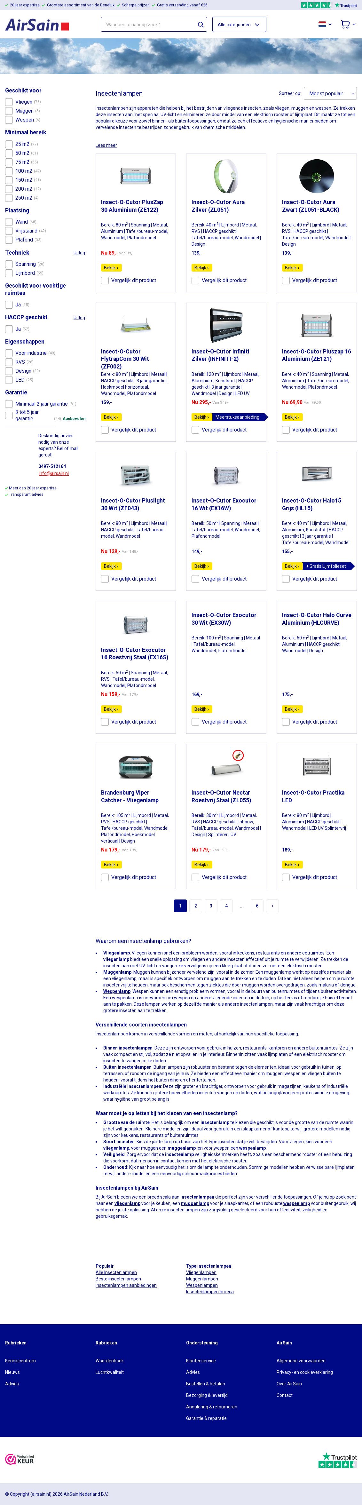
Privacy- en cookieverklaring (305, 1372)
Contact (285, 1395)
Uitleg (79, 252)
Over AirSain (289, 1383)
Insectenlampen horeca (210, 1291)
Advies (12, 1383)
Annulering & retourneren (211, 1406)
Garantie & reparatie (206, 1418)
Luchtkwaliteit (110, 1372)
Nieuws (12, 1372)
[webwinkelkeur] (19, 1460)
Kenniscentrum (20, 1360)
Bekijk (111, 267)
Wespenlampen (202, 1285)
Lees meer (106, 145)
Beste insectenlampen (118, 1278)
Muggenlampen (202, 1278)
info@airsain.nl (54, 473)
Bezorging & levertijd (207, 1395)
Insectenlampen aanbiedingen (126, 1285)
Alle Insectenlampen (116, 1272)
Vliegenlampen (201, 1272)
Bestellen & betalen (205, 1383)
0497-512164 (52, 466)
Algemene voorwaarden (301, 1360)
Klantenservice (201, 1360)
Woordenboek (110, 1360)
